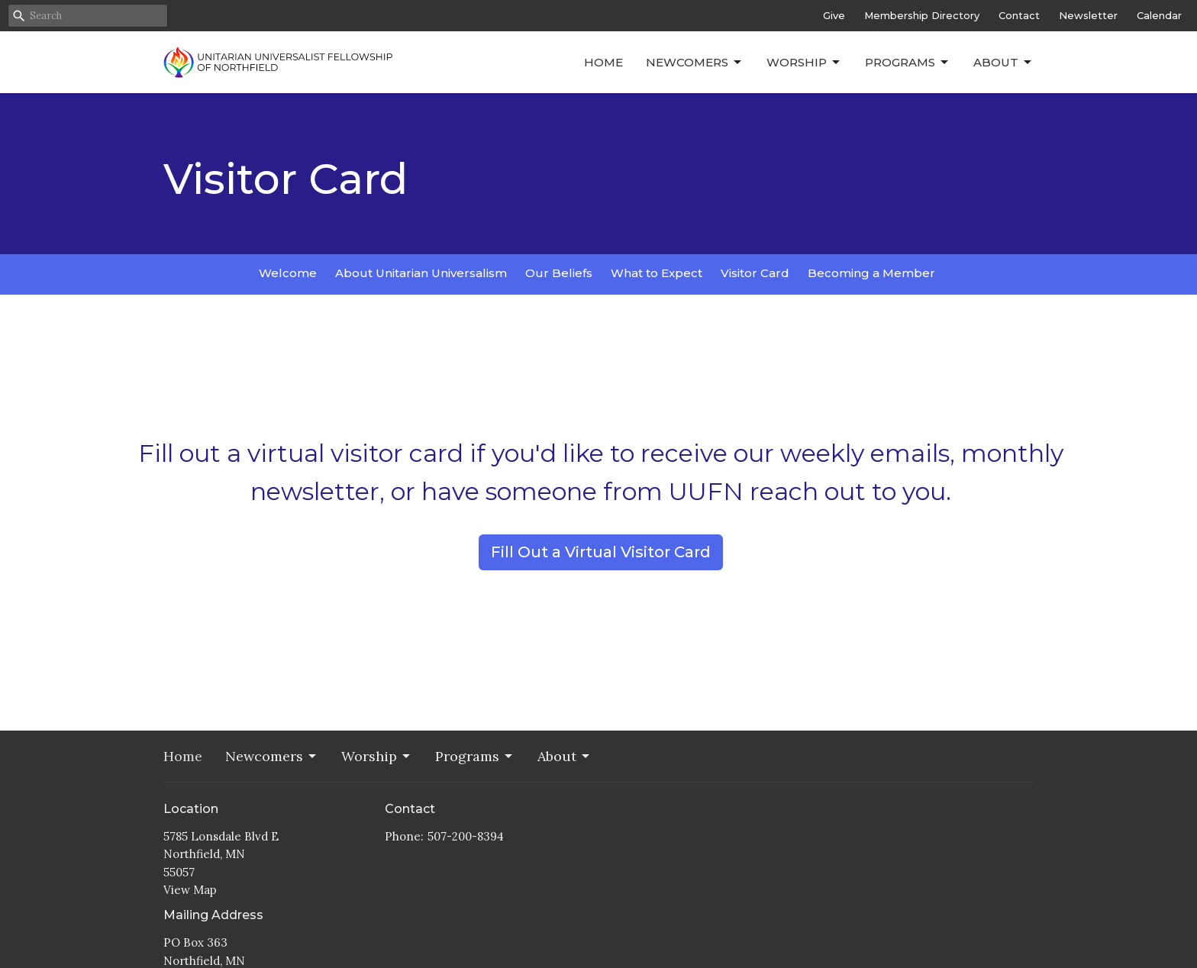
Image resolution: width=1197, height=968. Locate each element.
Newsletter (1088, 15)
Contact (1019, 15)
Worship (804, 62)
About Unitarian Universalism (421, 273)
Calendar (1159, 15)
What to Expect (656, 273)
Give (834, 15)
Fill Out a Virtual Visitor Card (601, 552)
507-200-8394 (466, 836)
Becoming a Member (871, 273)
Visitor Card (755, 273)
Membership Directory (921, 15)
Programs (907, 62)
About (1003, 62)
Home (603, 62)
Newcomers (695, 62)
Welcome (288, 273)
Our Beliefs (558, 273)
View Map (190, 889)
